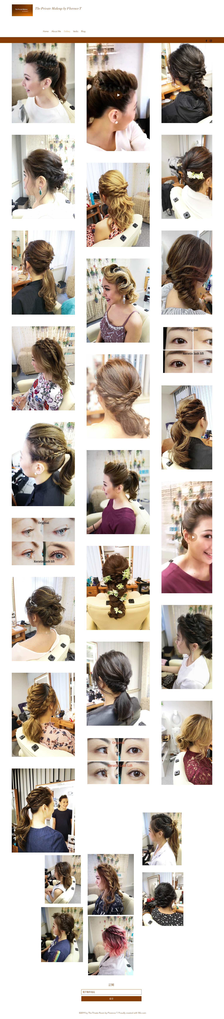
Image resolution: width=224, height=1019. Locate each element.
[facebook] (206, 40)
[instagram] (210, 40)
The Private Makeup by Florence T (58, 8)
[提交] (111, 998)
